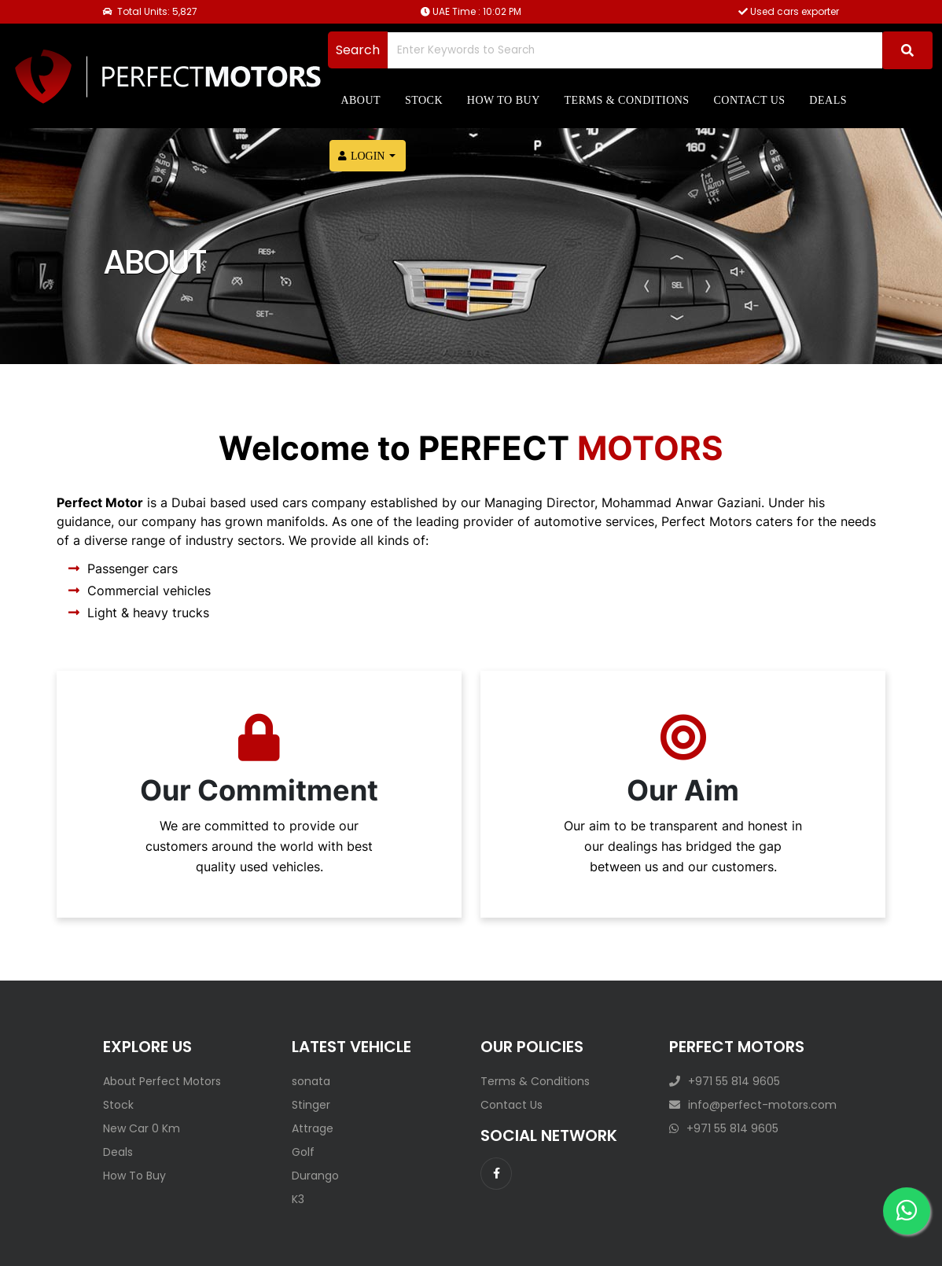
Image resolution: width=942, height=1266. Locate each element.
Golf (303, 1152)
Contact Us (511, 1105)
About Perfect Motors (162, 1081)
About (360, 100)
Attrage (312, 1128)
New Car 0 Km (141, 1128)
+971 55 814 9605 (724, 1081)
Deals (828, 100)
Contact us (749, 100)
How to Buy (503, 100)
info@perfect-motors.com (753, 1104)
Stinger (311, 1105)
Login (361, 156)
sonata (311, 1081)
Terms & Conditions (627, 100)
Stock (424, 100)
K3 (298, 1199)
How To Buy (134, 1175)
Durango (315, 1175)
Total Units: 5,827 (150, 11)
